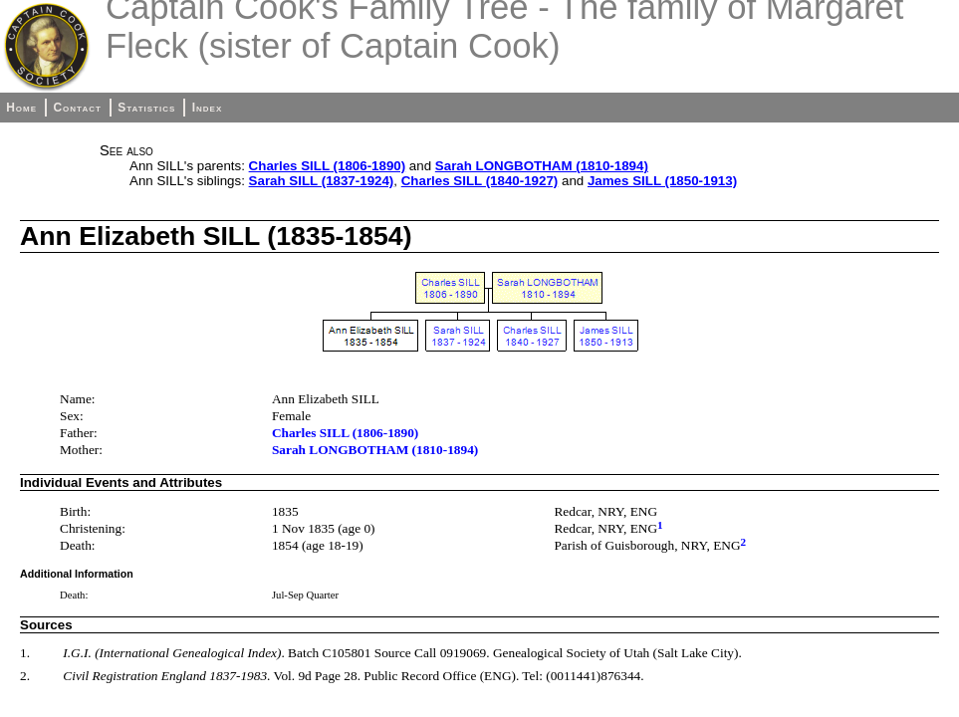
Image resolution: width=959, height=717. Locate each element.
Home (21, 108)
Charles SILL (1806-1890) (327, 165)
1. (25, 652)
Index (207, 108)
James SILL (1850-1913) (662, 180)
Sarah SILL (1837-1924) (321, 180)
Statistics (146, 108)
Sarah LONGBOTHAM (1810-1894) (541, 165)
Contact (77, 108)
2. (25, 675)
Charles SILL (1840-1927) (480, 180)
